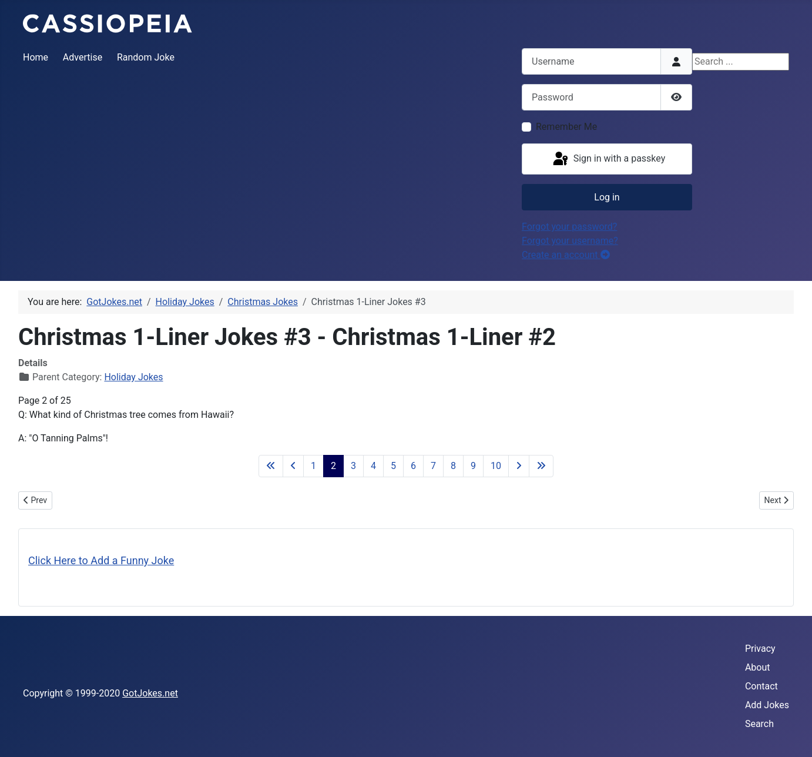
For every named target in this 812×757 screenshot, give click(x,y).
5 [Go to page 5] (393, 465)
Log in (606, 197)
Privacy (760, 648)
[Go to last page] (541, 466)
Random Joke (146, 57)
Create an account (566, 254)
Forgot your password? (569, 226)
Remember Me (566, 126)
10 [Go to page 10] (496, 465)
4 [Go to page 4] (373, 465)
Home (35, 57)
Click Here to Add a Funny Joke (101, 560)
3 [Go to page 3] (353, 465)
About (757, 667)
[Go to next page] (518, 466)
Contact (761, 686)
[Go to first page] (271, 466)
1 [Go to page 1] (313, 465)
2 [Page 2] (333, 465)
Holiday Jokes (133, 377)
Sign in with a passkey (608, 159)
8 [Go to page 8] (453, 465)
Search (759, 723)
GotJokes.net (150, 693)
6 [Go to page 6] (413, 465)
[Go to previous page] (293, 466)
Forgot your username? (570, 240)
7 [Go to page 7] (433, 465)
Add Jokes (767, 705)
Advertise (82, 57)
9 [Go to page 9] (473, 465)
